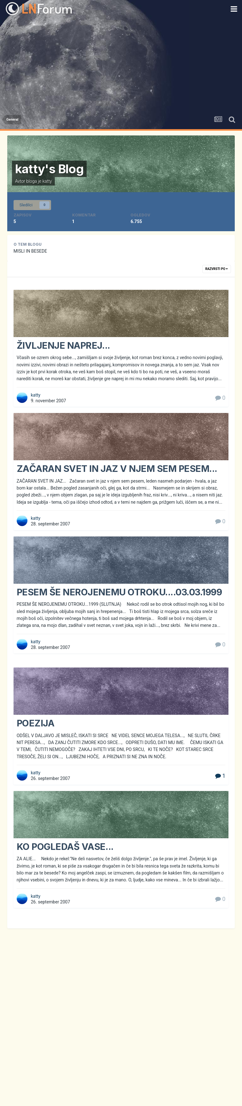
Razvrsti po (216, 269)
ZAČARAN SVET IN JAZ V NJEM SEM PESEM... (117, 468)
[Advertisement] (121, 64)
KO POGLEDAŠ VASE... (65, 846)
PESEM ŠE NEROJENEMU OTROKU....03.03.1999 (119, 592)
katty (47, 181)
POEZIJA (36, 723)
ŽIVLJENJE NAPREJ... (63, 345)
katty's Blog (49, 169)
